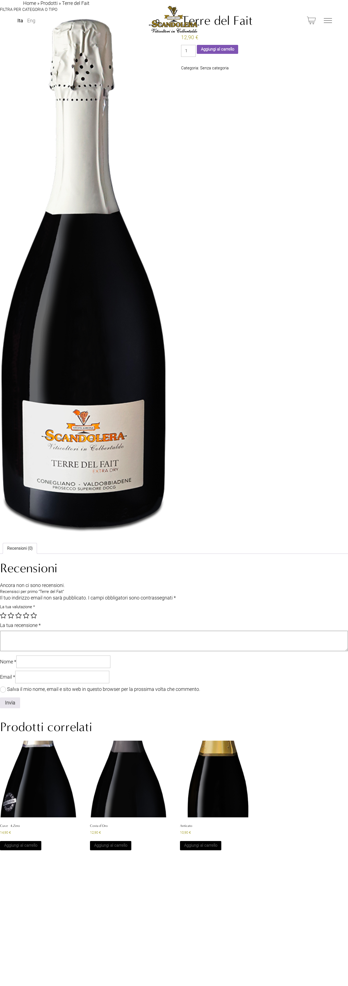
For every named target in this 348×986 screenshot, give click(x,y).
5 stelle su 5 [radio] (33, 615)
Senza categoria (214, 68)
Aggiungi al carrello (217, 49)
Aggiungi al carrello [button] (20, 845)
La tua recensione (20, 625)
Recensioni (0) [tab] (20, 548)
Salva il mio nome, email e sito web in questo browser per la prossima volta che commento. (103, 689)
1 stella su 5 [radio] (3, 615)
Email (7, 677)
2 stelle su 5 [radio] (11, 615)
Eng (31, 20)
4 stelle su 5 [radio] (26, 615)
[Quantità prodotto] (188, 51)
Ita (20, 20)
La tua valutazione (17, 606)
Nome (8, 661)
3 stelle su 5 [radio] (18, 615)
